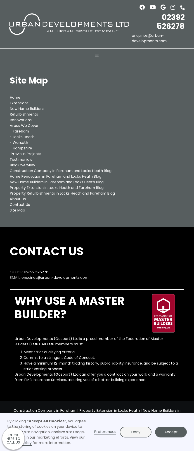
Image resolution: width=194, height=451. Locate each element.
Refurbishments (24, 114)
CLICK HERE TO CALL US (13, 439)
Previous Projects (26, 153)
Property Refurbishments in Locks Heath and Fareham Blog (62, 193)
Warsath (20, 142)
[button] (97, 55)
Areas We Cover (24, 125)
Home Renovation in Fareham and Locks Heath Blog (55, 176)
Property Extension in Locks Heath (109, 410)
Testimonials (21, 159)
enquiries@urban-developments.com (149, 38)
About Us (18, 199)
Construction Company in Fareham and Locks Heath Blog (60, 170)
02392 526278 (171, 22)
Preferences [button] (105, 431)
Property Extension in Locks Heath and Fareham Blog (57, 187)
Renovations (21, 120)
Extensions (19, 103)
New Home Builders (27, 108)
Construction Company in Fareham (45, 410)
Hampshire (22, 148)
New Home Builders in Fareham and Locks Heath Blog (57, 182)
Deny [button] (135, 432)
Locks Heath (23, 136)
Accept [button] (171, 432)
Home (15, 97)
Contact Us (20, 204)
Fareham (21, 131)
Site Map (17, 210)
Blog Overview (22, 165)
